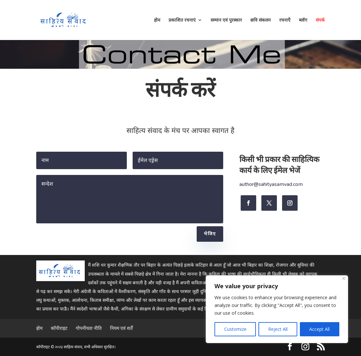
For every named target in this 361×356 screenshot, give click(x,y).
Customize (235, 329)
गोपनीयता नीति (89, 328)
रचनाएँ (284, 20)
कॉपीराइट (59, 328)
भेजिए (210, 234)
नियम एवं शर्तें (121, 328)
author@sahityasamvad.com (271, 184)
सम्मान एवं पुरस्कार (226, 20)
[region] (277, 309)
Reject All (278, 329)
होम (157, 20)
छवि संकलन (260, 20)
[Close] (343, 278)
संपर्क (320, 20)
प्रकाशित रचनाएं (182, 20)
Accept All (319, 329)
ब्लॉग (303, 20)
